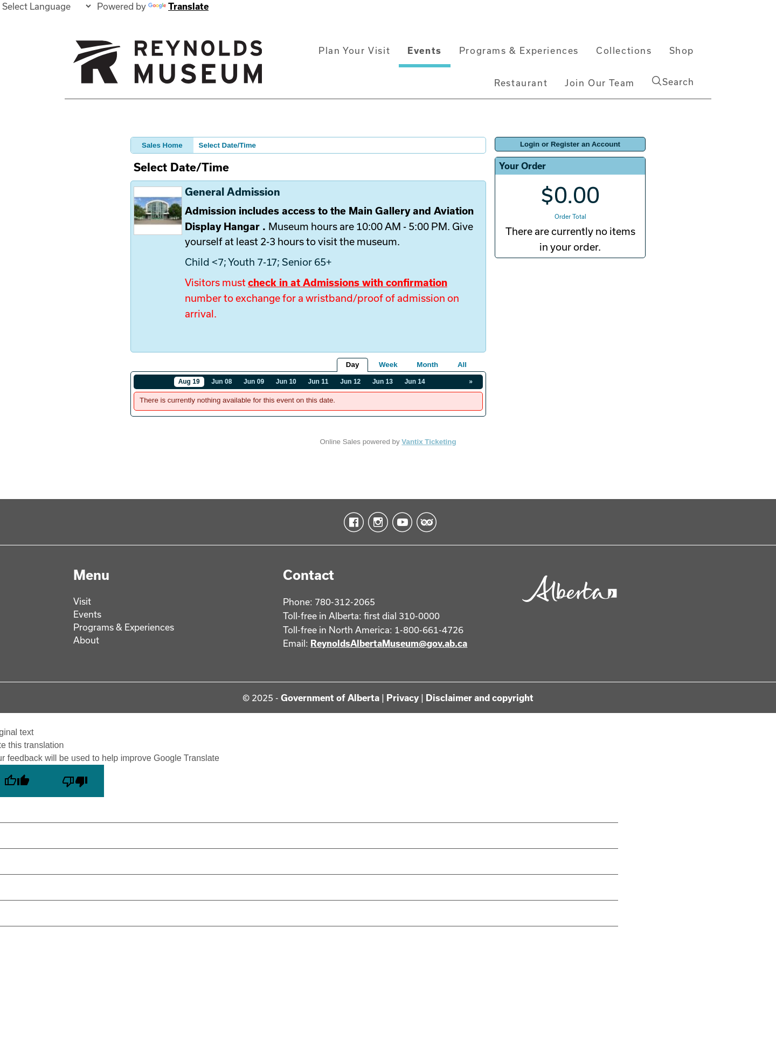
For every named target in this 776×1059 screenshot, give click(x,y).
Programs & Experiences (519, 50)
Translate (178, 6)
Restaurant (521, 83)
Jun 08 (221, 381)
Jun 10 (286, 381)
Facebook (352, 522)
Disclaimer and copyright (480, 698)
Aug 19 (189, 381)
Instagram (376, 522)
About (86, 640)
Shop (681, 50)
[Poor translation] (75, 781)
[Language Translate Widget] (46, 6)
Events (424, 50)
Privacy (402, 698)
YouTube (400, 522)
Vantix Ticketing (428, 442)
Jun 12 (350, 381)
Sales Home (162, 145)
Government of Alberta (330, 698)
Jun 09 (254, 381)
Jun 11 (318, 381)
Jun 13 (382, 381)
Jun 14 (415, 381)
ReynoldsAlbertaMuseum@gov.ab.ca (388, 643)
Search (673, 81)
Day (352, 365)
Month (427, 365)
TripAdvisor (424, 522)
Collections (624, 50)
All (462, 365)
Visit (82, 601)
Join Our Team (600, 83)
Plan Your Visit (354, 50)
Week (388, 365)
